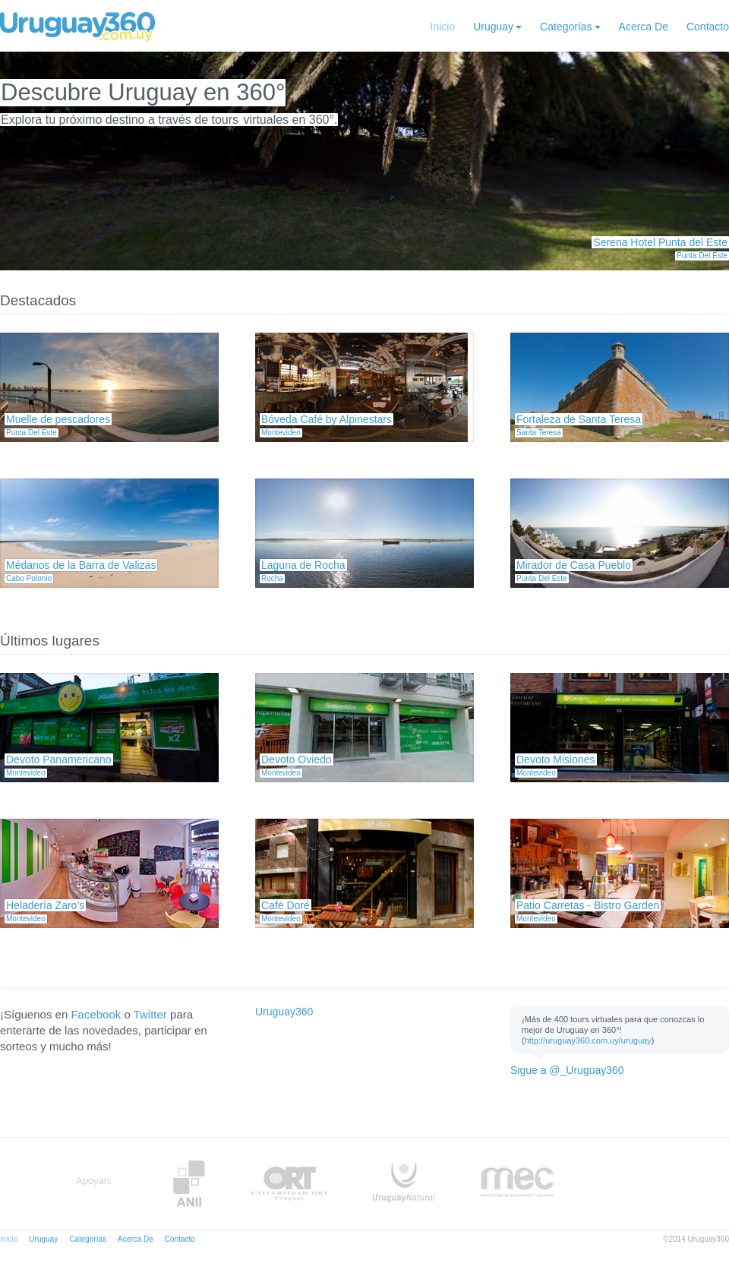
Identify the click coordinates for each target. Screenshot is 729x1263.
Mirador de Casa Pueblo (573, 565)
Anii (189, 1183)
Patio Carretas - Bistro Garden (587, 905)
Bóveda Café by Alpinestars (326, 419)
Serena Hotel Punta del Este (660, 242)
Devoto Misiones (555, 759)
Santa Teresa (538, 432)
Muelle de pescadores (58, 419)
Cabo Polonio (29, 578)
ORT (289, 1183)
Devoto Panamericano (59, 759)
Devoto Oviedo (296, 759)
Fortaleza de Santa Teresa (578, 419)
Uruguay (493, 27)
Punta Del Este (702, 255)
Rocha (272, 578)
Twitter (150, 1014)
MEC (517, 1183)
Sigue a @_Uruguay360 (567, 1070)
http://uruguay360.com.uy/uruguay (588, 1040)
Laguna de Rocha (303, 565)
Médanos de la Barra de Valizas (81, 565)
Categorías (566, 27)
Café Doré (285, 905)
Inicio (443, 27)
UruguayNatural (404, 1183)
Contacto (707, 27)
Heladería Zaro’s (45, 905)
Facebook (96, 1014)
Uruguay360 (284, 1012)
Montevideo (281, 432)
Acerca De (643, 27)
